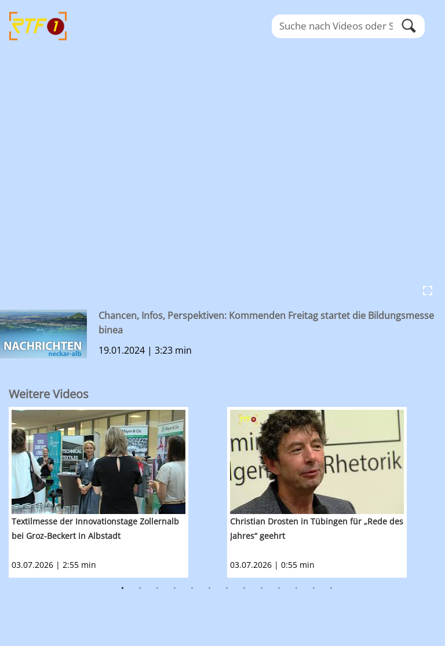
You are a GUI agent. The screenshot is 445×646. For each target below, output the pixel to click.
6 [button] (210, 588)
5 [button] (192, 588)
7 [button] (227, 588)
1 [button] (123, 588)
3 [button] (157, 588)
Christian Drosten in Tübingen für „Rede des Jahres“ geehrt (316, 528)
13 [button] (331, 588)
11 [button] (296, 588)
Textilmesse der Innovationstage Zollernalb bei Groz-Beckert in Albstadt (95, 528)
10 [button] (279, 588)
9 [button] (262, 588)
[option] (118, 492)
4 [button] (175, 588)
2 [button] (140, 588)
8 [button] (244, 588)
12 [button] (314, 588)
